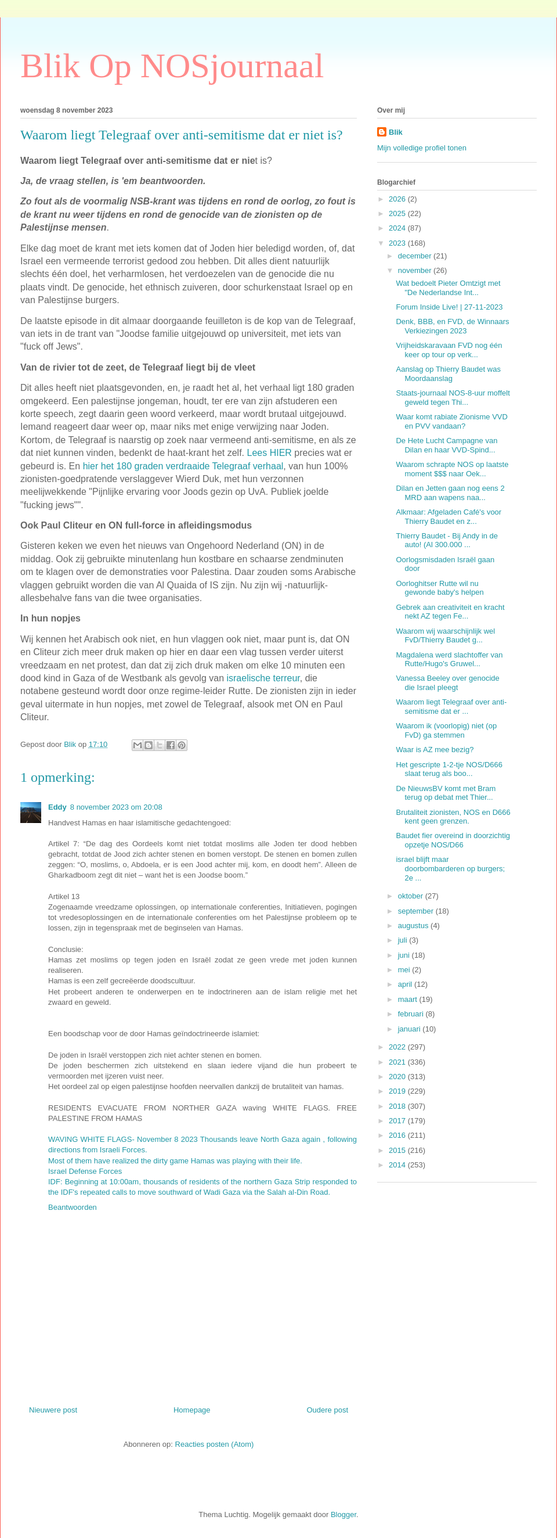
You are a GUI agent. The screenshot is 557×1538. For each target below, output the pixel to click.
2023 (398, 243)
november (415, 270)
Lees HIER (269, 453)
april (406, 984)
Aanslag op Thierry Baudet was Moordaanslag (448, 374)
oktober (411, 896)
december (415, 255)
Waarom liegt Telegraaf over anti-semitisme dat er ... (451, 707)
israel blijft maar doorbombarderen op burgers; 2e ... (450, 868)
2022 (398, 1047)
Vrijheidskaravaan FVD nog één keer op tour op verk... (449, 350)
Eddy (57, 807)
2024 (398, 228)
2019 (398, 1091)
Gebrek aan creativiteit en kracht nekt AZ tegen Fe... (450, 612)
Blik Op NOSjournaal (172, 65)
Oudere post (327, 1410)
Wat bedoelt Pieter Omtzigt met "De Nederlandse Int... (448, 288)
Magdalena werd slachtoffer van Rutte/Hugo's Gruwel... (449, 660)
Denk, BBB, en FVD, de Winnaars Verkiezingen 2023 (452, 326)
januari (410, 1029)
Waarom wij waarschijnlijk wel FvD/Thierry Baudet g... (445, 636)
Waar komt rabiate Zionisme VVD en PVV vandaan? (451, 421)
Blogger (343, 1514)
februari (412, 1013)
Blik (396, 132)
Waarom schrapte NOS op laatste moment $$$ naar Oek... (452, 469)
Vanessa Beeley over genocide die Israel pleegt (447, 683)
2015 (398, 1150)
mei (405, 969)
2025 (398, 213)
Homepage (192, 1410)
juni (405, 955)
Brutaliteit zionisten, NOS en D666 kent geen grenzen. (453, 817)
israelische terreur (262, 678)
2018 (398, 1106)
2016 (398, 1135)
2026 (398, 199)
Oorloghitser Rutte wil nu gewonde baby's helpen (439, 588)
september (417, 911)
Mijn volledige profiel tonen (421, 147)
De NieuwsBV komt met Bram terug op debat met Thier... (445, 793)
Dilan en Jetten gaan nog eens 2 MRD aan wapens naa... (450, 493)
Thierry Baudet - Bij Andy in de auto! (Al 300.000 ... (447, 540)
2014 (398, 1164)
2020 (398, 1076)
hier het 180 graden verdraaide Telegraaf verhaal (183, 466)
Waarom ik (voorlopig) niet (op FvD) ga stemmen (446, 730)
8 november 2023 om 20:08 (116, 807)
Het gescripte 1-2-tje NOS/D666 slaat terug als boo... (449, 769)
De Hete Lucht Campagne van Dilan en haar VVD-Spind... (446, 445)
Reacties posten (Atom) (214, 1444)
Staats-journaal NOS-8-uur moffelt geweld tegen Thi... (452, 398)
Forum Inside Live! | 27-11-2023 (449, 307)
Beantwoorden (72, 1207)
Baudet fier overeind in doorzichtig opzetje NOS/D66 (453, 840)
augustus (414, 925)
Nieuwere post (53, 1410)
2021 (398, 1062)
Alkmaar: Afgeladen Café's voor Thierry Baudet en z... (448, 517)
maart (408, 999)
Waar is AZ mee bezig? (434, 749)
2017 (398, 1120)
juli (404, 940)
